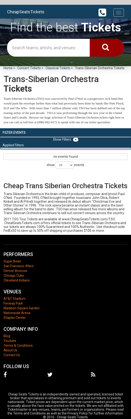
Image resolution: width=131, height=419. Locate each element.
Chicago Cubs (14, 275)
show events (65, 165)
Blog (7, 336)
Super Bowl (12, 261)
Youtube (10, 341)
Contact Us (12, 355)
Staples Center (15, 318)
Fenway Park (13, 303)
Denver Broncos (15, 271)
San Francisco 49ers (19, 266)
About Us (10, 350)
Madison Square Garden (22, 308)
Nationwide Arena (17, 313)
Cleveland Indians (17, 280)
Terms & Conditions (18, 345)
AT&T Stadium (15, 299)
